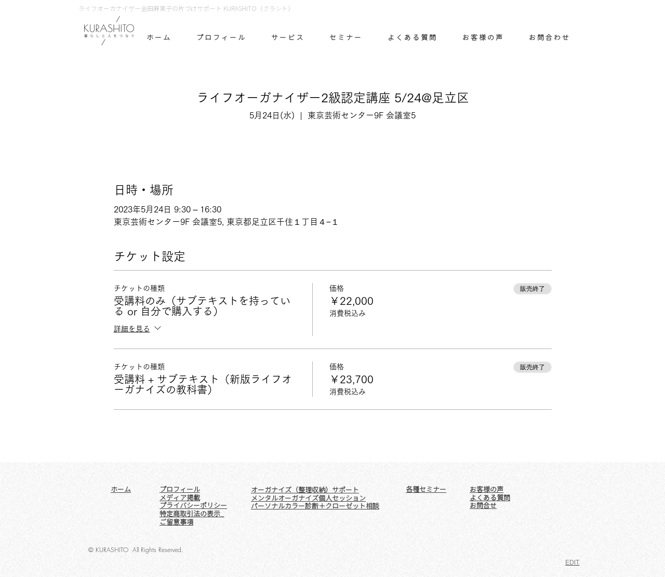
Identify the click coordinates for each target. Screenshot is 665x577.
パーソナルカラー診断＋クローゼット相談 (315, 506)
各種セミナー (426, 489)
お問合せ (483, 505)
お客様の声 (486, 489)
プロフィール (179, 489)
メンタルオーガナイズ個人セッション (308, 498)
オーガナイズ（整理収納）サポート (305, 489)
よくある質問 (490, 497)
